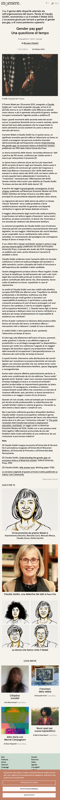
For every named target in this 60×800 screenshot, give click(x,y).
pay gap (39, 39)
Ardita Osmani (11, 702)
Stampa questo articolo (50, 479)
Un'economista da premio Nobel (29, 532)
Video (33, 762)
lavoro (32, 39)
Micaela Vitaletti (31, 43)
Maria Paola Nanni (41, 735)
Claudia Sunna (23, 538)
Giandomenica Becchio (15, 535)
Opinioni (4, 765)
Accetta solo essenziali (29, 789)
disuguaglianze (23, 39)
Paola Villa (51, 594)
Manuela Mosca (48, 535)
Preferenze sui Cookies (29, 783)
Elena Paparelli (11, 744)
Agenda (34, 765)
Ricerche (34, 760)
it (46, 3)
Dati (2, 757)
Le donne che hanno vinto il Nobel (30, 649)
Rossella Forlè (41, 696)
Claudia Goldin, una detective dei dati (24, 594)
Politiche (4, 760)
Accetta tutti (29, 795)
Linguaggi (5, 767)
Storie (3, 762)
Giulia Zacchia (37, 538)
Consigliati (35, 767)
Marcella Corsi (33, 535)
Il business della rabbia (45, 690)
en (48, 3)
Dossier (34, 757)
